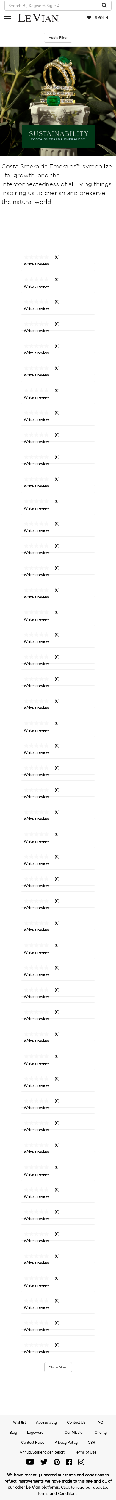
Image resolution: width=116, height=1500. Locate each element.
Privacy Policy (66, 1442)
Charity (101, 1432)
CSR (91, 1442)
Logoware (35, 1432)
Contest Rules (32, 1442)
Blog (13, 1432)
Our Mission (74, 1432)
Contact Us (76, 1422)
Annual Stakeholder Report (42, 1452)
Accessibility (46, 1422)
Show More (58, 1367)
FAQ (99, 1422)
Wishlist (19, 1422)
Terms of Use (85, 1452)
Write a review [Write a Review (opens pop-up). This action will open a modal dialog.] (36, 1351)
